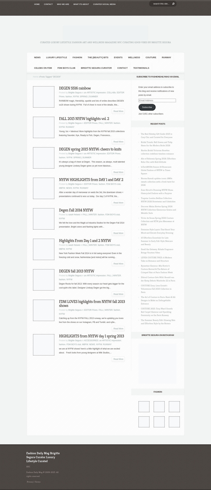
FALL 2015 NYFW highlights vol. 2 (84, 118)
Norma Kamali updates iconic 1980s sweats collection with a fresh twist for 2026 (158, 181)
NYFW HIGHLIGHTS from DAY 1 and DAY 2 (91, 179)
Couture (151, 57)
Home (35, 77)
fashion (77, 57)
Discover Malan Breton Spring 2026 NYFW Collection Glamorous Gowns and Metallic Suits (158, 209)
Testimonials (141, 68)
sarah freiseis (74, 214)
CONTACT (48, 4)
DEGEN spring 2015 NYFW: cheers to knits (90, 149)
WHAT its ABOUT (81, 4)
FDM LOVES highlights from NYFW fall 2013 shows (92, 303)
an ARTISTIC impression (95, 92)
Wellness (134, 57)
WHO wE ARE (63, 4)
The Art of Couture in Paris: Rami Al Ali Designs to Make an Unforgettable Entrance (158, 300)
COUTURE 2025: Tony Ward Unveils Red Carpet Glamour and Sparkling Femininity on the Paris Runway (157, 312)
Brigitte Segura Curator (96, 68)
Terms (38, 481)
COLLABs (111, 92)
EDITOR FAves (91, 123)
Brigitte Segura (74, 92)
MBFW (62, 188)
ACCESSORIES (91, 340)
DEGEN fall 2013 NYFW (76, 271)
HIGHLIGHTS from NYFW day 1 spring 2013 (91, 336)
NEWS (37, 57)
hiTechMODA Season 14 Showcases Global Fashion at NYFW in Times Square (156, 170)
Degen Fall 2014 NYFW (76, 210)
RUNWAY (166, 57)
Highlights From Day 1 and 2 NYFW (85, 240)
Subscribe (147, 107)
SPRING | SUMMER (89, 96)
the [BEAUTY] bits (98, 57)
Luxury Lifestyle (56, 57)
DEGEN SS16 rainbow (75, 88)
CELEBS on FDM (43, 68)
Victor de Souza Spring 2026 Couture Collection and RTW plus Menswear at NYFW (157, 221)
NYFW (76, 96)
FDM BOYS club (66, 68)
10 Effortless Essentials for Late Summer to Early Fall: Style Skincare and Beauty (157, 241)
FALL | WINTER (106, 123)
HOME (37, 4)
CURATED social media (104, 4)
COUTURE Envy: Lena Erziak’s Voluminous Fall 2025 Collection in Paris (156, 289)
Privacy (30, 481)
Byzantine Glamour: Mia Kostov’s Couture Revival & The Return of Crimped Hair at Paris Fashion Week (157, 269)
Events (118, 57)
